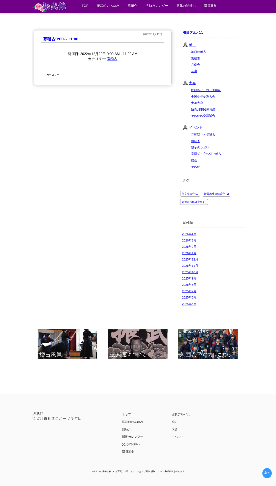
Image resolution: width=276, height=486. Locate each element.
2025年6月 (189, 297)
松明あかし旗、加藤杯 (206, 90)
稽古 (192, 45)
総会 (194, 160)
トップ (126, 414)
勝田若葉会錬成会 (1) (216, 193)
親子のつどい (200, 147)
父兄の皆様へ (186, 5)
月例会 (195, 64)
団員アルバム (192, 33)
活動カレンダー (157, 5)
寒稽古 (112, 59)
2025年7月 (189, 291)
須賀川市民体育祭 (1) (194, 201)
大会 (192, 83)
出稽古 (195, 58)
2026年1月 (189, 253)
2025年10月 (190, 272)
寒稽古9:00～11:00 (60, 39)
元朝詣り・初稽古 (203, 134)
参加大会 (197, 103)
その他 (195, 166)
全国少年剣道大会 (203, 96)
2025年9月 (189, 278)
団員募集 (210, 5)
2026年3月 (189, 240)
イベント (196, 127)
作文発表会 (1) (190, 193)
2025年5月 (189, 304)
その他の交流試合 (203, 115)
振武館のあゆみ (108, 5)
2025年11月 (190, 265)
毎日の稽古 (198, 52)
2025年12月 (190, 259)
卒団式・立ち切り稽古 (206, 154)
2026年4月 (189, 234)
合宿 (194, 71)
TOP (85, 5)
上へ (267, 472)
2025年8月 (189, 284)
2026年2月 (189, 246)
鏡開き (195, 141)
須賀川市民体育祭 (203, 109)
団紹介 (132, 5)
